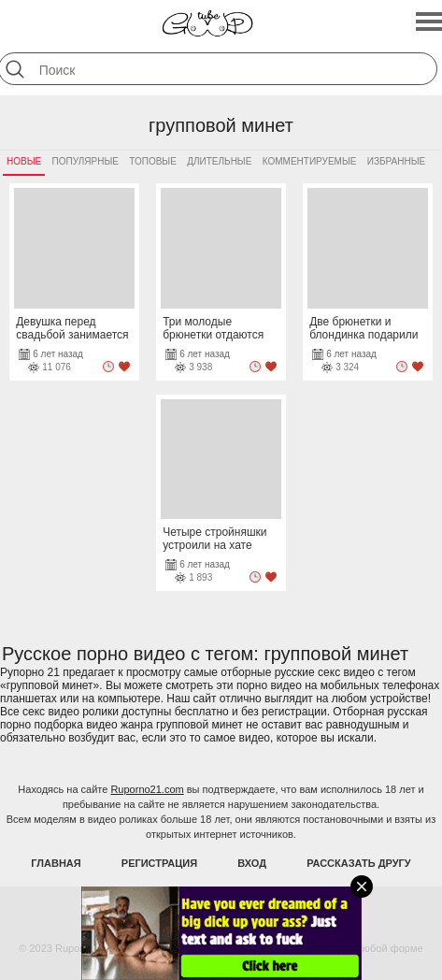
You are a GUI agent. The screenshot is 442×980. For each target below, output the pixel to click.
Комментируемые (310, 161)
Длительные (219, 161)
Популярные (85, 161)
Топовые (153, 161)
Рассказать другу (359, 863)
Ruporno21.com (146, 789)
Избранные (396, 161)
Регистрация (159, 863)
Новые (24, 161)
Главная (55, 863)
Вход (251, 863)
